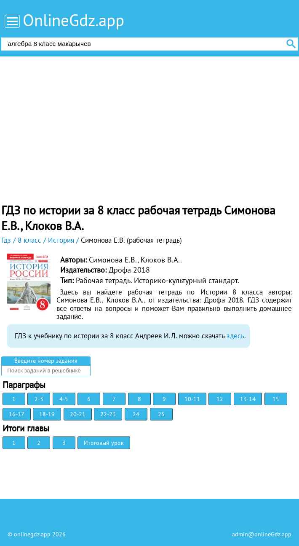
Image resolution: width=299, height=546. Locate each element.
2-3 (39, 399)
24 (136, 414)
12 (219, 399)
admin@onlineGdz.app (261, 534)
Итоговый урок (104, 443)
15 (275, 399)
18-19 (47, 414)
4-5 (63, 399)
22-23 (108, 414)
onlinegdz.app (32, 534)
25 (161, 414)
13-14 (248, 399)
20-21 (77, 414)
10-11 (192, 399)
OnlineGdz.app (73, 20)
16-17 (16, 414)
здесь (235, 335)
